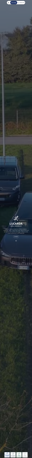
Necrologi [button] (13, 2)
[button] (8, 2)
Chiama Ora (21, 2)
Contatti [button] (16, 236)
